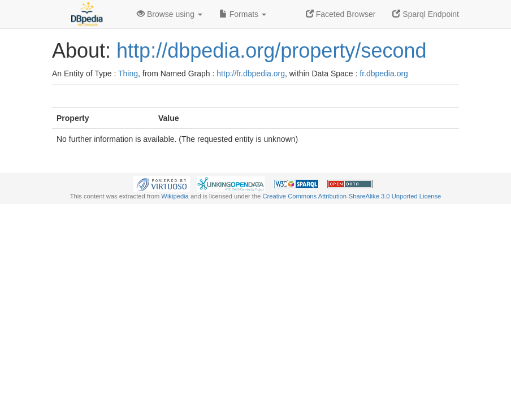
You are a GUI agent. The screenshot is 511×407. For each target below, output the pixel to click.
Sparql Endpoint (425, 14)
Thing (128, 73)
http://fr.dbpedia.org (250, 73)
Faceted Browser (341, 14)
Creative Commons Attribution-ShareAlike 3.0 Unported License (351, 196)
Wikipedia (175, 196)
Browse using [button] (169, 14)
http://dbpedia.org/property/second (271, 50)
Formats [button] (242, 14)
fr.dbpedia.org (384, 73)
